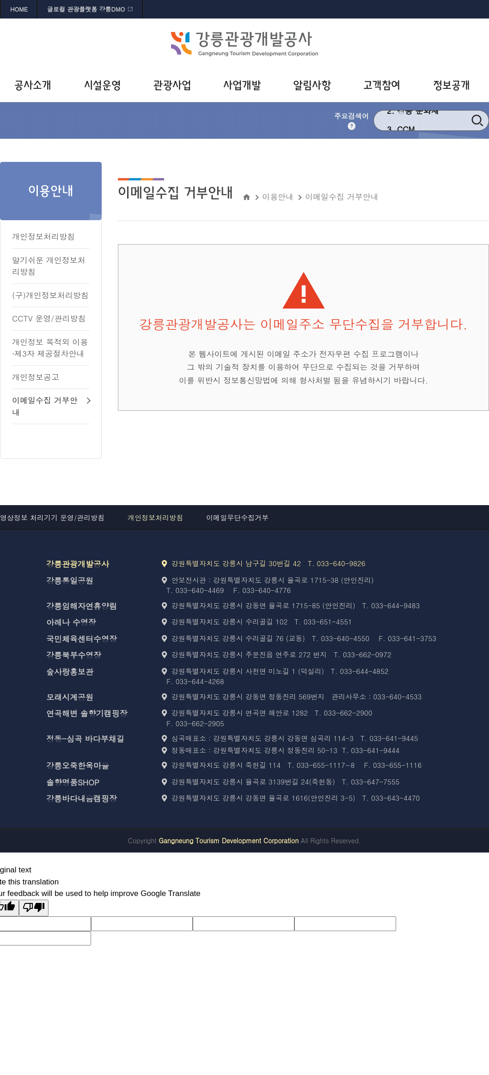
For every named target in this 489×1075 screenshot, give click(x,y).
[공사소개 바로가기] (35, 85)
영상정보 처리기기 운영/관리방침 (52, 517)
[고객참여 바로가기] (384, 85)
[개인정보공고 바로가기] (51, 377)
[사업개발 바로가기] (244, 85)
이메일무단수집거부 (237, 517)
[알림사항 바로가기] (314, 85)
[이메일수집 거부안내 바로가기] (51, 406)
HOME (19, 9)
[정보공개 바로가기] (454, 85)
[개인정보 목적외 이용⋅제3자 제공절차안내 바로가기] (51, 348)
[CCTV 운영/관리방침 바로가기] (51, 319)
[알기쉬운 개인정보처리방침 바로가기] (51, 266)
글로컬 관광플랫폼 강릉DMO (86, 9)
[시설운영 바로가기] (105, 85)
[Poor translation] (34, 908)
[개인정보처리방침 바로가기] (51, 237)
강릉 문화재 (418, 119)
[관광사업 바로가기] (174, 85)
